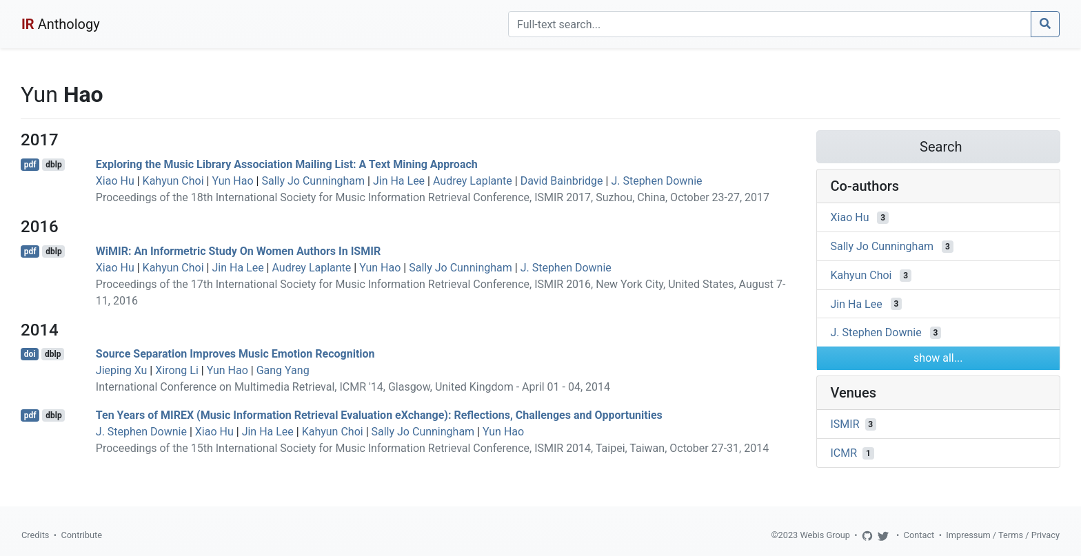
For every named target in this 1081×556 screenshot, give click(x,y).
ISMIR (845, 424)
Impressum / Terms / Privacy (1003, 535)
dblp (53, 164)
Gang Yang (283, 370)
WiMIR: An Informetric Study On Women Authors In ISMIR (238, 251)
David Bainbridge (562, 180)
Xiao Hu (115, 180)
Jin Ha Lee (399, 180)
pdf (30, 164)
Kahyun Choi (173, 180)
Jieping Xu (122, 370)
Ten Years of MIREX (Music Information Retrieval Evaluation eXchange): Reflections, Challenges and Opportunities (379, 415)
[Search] (769, 24)
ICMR (844, 453)
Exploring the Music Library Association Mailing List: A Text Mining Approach (287, 164)
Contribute (81, 535)
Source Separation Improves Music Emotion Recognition (235, 353)
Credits (35, 535)
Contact (919, 535)
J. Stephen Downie (656, 180)
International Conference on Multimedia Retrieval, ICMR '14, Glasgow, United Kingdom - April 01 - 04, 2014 (353, 386)
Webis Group (825, 535)
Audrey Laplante (472, 180)
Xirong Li (177, 370)
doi (30, 354)
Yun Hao (232, 180)
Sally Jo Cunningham (313, 180)
